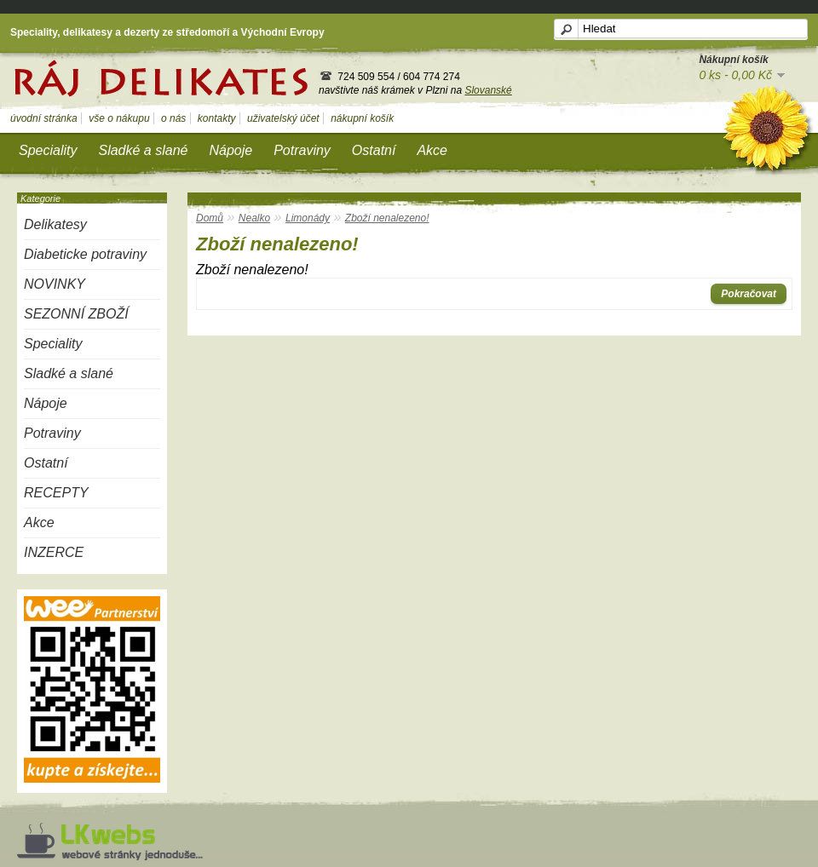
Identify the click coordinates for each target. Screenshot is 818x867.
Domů (209, 218)
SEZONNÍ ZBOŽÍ (76, 314)
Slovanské (487, 90)
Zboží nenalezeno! (387, 218)
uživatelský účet (283, 118)
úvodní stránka (44, 118)
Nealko (254, 218)
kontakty (217, 118)
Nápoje (230, 150)
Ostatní (374, 150)
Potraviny (302, 150)
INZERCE (54, 552)
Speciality (48, 150)
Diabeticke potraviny (85, 254)
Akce (432, 150)
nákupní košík (362, 118)
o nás (173, 118)
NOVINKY (54, 284)
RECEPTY (56, 492)
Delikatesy (55, 224)
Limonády (307, 218)
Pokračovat (748, 294)
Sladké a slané (142, 150)
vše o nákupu (119, 118)
